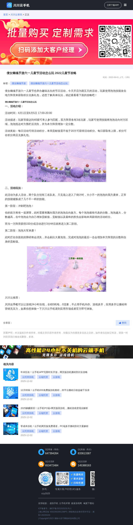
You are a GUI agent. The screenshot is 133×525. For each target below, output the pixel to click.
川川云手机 (11, 304)
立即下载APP (113, 5)
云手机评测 (64, 503)
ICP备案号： (54, 508)
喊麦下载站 (88, 503)
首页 (5, 14)
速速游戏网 (76, 503)
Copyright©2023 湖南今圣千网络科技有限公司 (59, 518)
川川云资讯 (16, 14)
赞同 (122, 323)
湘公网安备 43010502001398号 (53, 512)
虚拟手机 (54, 503)
